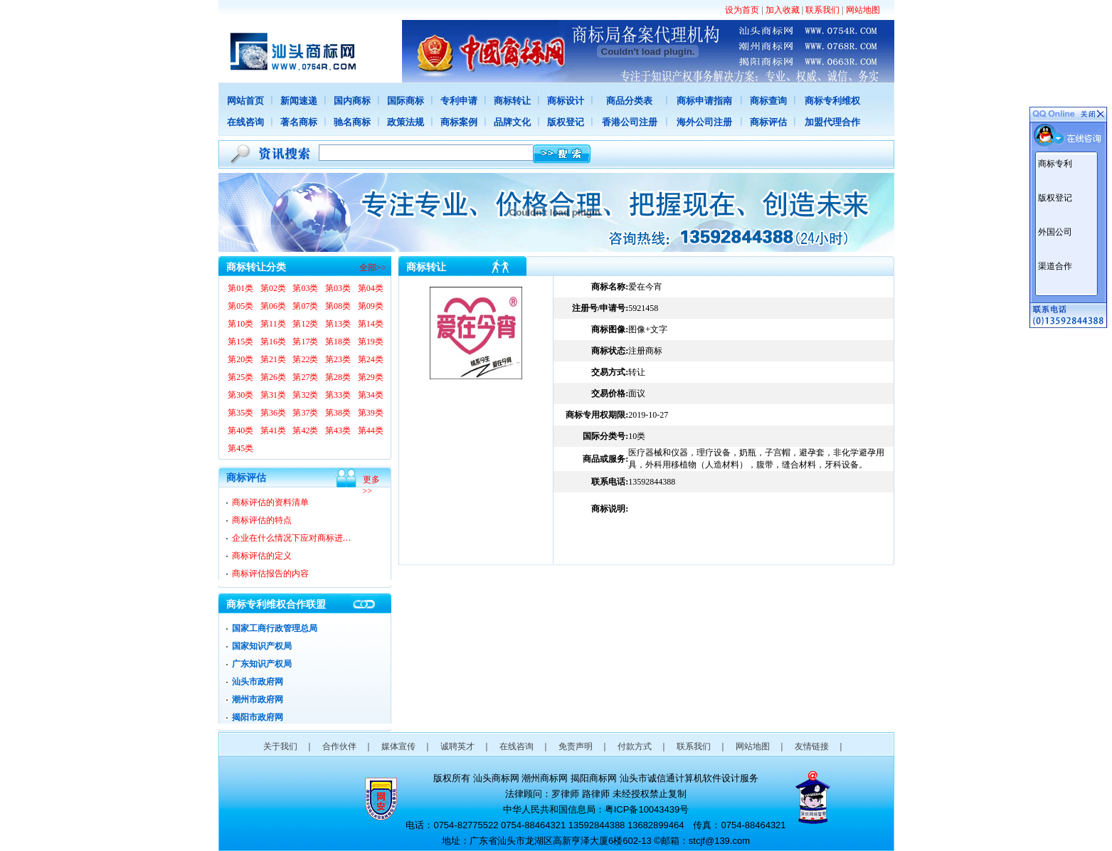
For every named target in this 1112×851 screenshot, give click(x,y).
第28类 (338, 377)
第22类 (305, 359)
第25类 (240, 377)
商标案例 (458, 122)
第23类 (338, 359)
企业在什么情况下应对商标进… (291, 538)
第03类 (305, 288)
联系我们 (822, 10)
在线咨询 (245, 122)
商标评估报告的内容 (270, 573)
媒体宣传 (398, 746)
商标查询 (768, 100)
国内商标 (352, 100)
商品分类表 (629, 100)
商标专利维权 (832, 100)
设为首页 (742, 10)
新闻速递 (298, 100)
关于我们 (280, 746)
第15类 (240, 342)
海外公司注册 (704, 122)
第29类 (370, 377)
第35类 (240, 413)
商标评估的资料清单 (270, 502)
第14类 (370, 324)
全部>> (372, 268)
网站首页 (245, 100)
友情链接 (812, 746)
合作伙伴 (339, 746)
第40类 (240, 430)
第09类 (370, 306)
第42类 (305, 430)
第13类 (338, 324)
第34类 (370, 395)
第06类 (273, 306)
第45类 (240, 448)
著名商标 (298, 122)
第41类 (273, 430)
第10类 (240, 324)
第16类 (273, 342)
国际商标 (405, 100)
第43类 (338, 430)
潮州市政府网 (257, 699)
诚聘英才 (457, 746)
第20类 (240, 359)
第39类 (370, 413)
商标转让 (512, 100)
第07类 (305, 306)
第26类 (273, 377)
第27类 (305, 377)
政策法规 (405, 122)
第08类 (338, 306)
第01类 (240, 288)
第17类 (305, 342)
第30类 (240, 395)
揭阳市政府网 (257, 717)
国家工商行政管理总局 (274, 628)
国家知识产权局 (262, 646)
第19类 (370, 342)
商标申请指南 (704, 100)
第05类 (240, 306)
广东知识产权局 (262, 664)
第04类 (370, 288)
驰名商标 (352, 122)
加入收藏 (783, 10)
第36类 (273, 413)
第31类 (273, 395)
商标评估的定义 (262, 556)
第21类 (273, 359)
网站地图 (863, 10)
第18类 (338, 342)
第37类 (305, 413)
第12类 (305, 324)
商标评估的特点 (262, 520)
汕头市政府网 (257, 682)
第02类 (273, 288)
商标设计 (565, 100)
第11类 (273, 324)
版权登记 (565, 122)
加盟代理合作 (832, 122)
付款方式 (635, 746)
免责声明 (575, 746)
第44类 (370, 430)
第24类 (370, 359)
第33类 (338, 395)
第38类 (338, 413)
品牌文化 (512, 122)
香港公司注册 (629, 122)
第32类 (305, 395)
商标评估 (768, 122)
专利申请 (458, 100)
